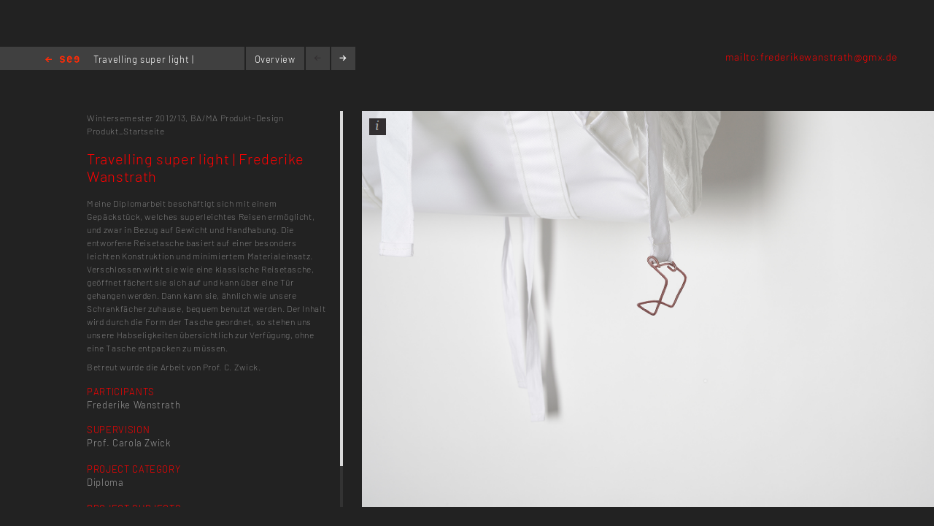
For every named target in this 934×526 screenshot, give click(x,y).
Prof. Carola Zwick (129, 443)
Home (62, 60)
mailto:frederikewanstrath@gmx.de (811, 56)
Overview (275, 59)
